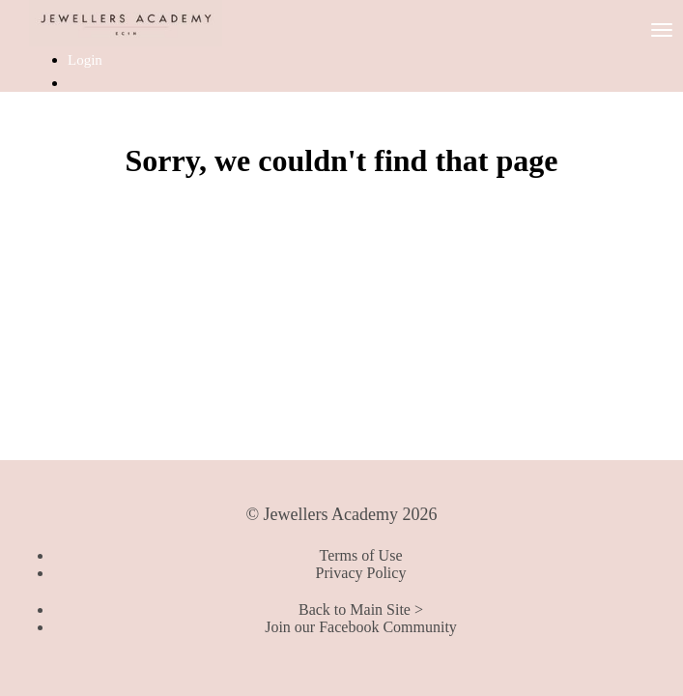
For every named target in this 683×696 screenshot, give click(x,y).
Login (85, 60)
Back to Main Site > (361, 609)
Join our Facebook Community (361, 627)
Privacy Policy (361, 573)
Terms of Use (361, 555)
